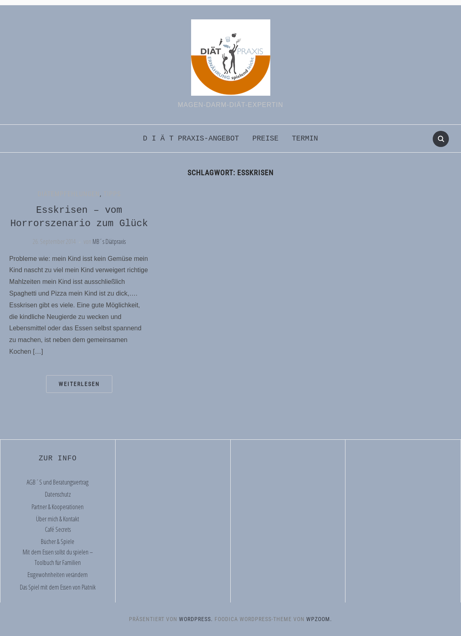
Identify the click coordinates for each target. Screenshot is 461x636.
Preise (265, 138)
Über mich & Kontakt (57, 518)
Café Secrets (58, 529)
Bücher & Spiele (57, 541)
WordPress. (196, 619)
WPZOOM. (319, 619)
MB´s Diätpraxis (109, 241)
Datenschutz (58, 494)
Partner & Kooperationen (58, 506)
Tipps (112, 194)
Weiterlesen (79, 384)
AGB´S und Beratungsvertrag (57, 482)
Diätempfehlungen (69, 194)
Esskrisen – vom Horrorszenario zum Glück (79, 217)
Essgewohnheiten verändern (57, 574)
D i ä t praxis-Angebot (191, 138)
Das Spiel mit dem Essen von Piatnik (58, 587)
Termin (305, 138)
